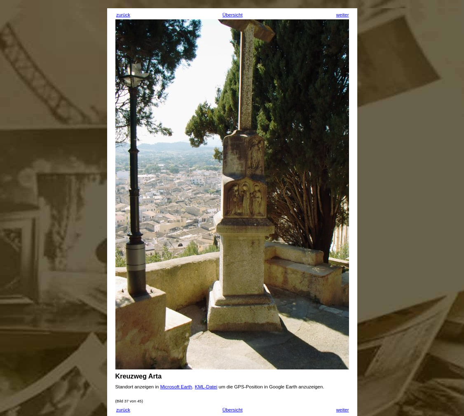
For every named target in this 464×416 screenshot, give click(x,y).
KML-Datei (206, 386)
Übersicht (233, 14)
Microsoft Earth (176, 386)
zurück (123, 14)
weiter (342, 14)
